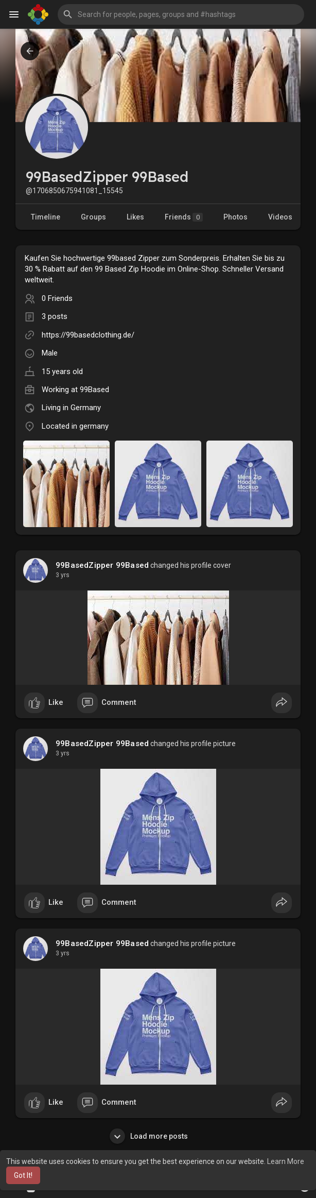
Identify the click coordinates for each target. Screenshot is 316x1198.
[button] (181, 14)
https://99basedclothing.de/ (88, 335)
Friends (184, 217)
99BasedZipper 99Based (102, 565)
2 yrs (62, 575)
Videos (280, 217)
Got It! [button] (23, 1175)
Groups (93, 217)
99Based (94, 389)
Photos (235, 217)
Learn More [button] (285, 1161)
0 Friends (57, 298)
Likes (135, 217)
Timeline (45, 217)
